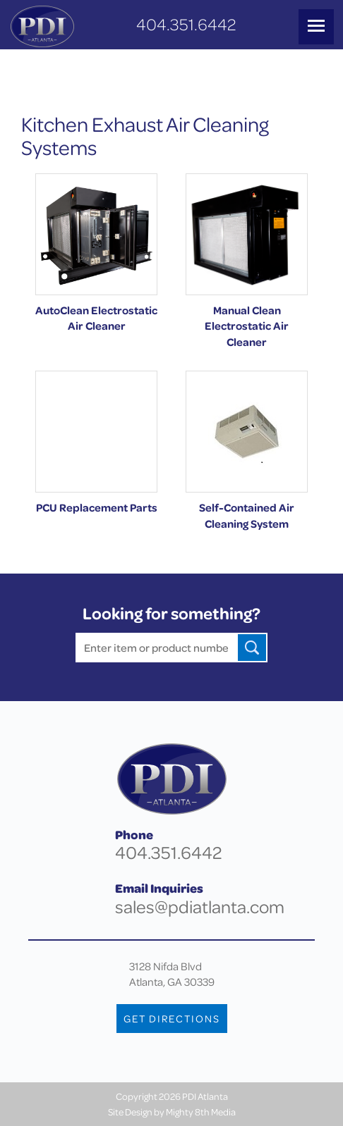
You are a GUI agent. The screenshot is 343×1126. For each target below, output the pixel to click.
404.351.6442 (186, 24)
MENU (316, 26)
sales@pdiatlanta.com (199, 906)
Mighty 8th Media (201, 1111)
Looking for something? (171, 613)
